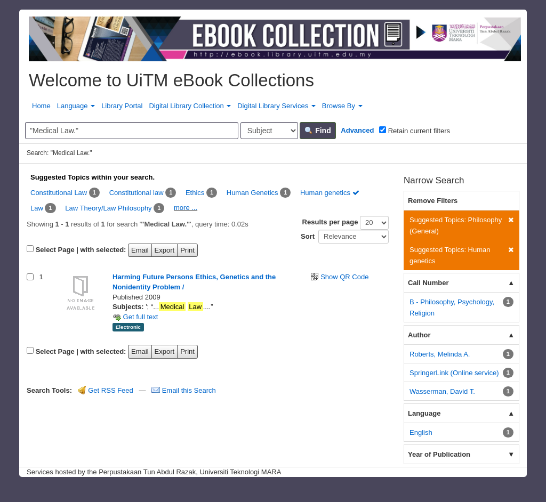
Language (76, 106)
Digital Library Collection (190, 106)
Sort (308, 236)
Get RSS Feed (105, 390)
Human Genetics (252, 193)
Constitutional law (136, 193)
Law (36, 208)
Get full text (135, 317)
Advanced (357, 130)
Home (41, 106)
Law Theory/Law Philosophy (108, 208)
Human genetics (329, 193)
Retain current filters (414, 130)
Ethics (195, 193)
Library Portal (121, 106)
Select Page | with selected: (81, 250)
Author (419, 335)
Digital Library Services (276, 106)
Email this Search (183, 390)
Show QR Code (344, 277)
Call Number (428, 283)
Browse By (342, 106)
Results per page (330, 222)
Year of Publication (439, 454)
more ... (185, 208)
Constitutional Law (58, 193)
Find (317, 130)
